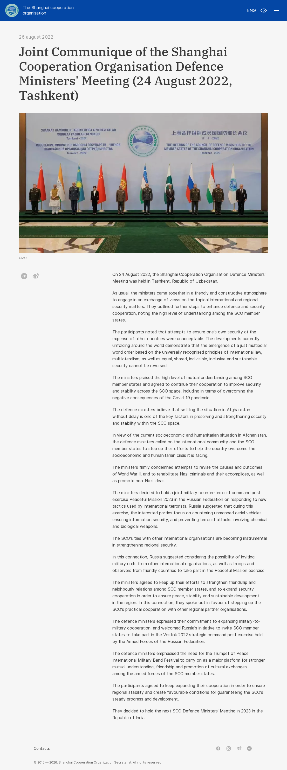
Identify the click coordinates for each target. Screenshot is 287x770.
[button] (276, 10)
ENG (251, 10)
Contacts (42, 748)
